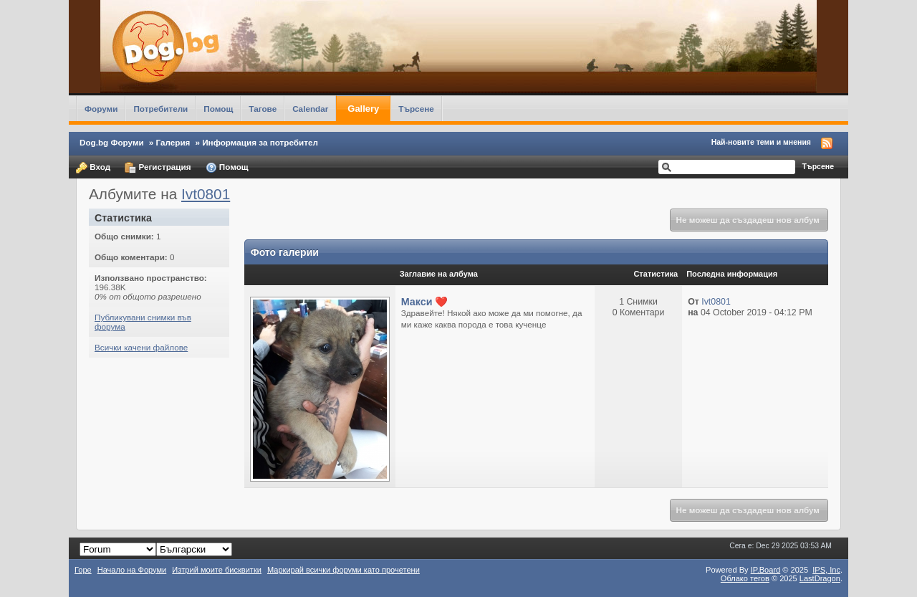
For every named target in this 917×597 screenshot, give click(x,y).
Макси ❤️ (424, 301)
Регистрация (158, 167)
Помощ (218, 108)
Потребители (160, 108)
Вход (93, 167)
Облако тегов (745, 578)
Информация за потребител (260, 142)
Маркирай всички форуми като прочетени (343, 569)
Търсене (416, 108)
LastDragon (820, 578)
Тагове (263, 108)
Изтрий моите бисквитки (216, 569)
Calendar (310, 108)
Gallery (363, 108)
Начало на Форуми (132, 569)
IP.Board (766, 569)
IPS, (826, 569)
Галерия (173, 142)
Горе (83, 569)
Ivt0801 (205, 194)
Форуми (101, 108)
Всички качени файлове (141, 347)
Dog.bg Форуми (112, 142)
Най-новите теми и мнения (761, 142)
